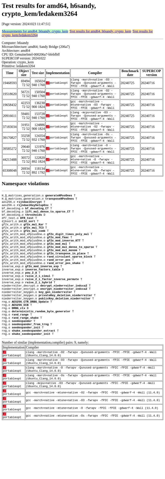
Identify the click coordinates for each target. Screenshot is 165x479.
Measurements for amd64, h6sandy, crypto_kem (35, 31)
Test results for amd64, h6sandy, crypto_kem (100, 31)
